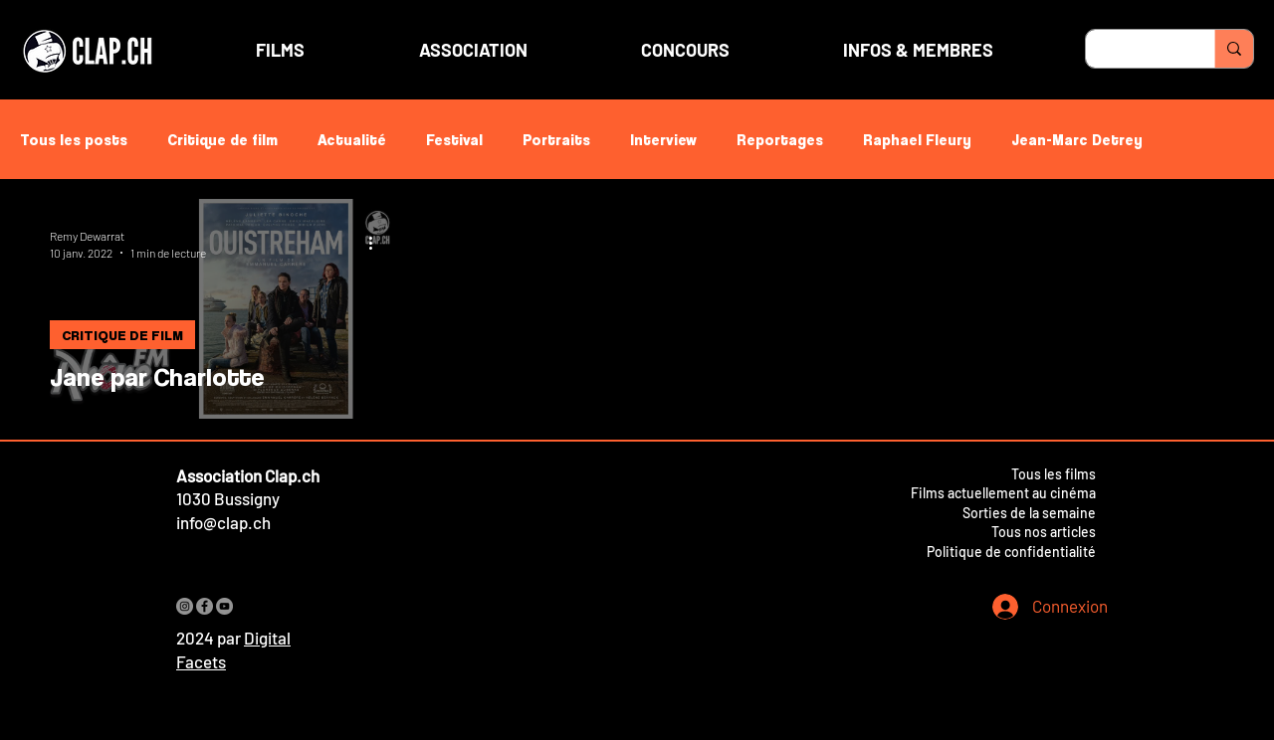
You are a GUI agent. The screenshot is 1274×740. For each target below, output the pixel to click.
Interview (663, 139)
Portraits (556, 139)
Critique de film (222, 139)
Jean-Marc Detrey (1077, 139)
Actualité (352, 139)
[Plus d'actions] (377, 243)
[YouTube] (224, 606)
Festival (454, 139)
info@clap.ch (223, 522)
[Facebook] (204, 606)
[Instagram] (184, 606)
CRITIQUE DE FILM (122, 334)
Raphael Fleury (917, 139)
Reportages (780, 139)
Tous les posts (73, 139)
